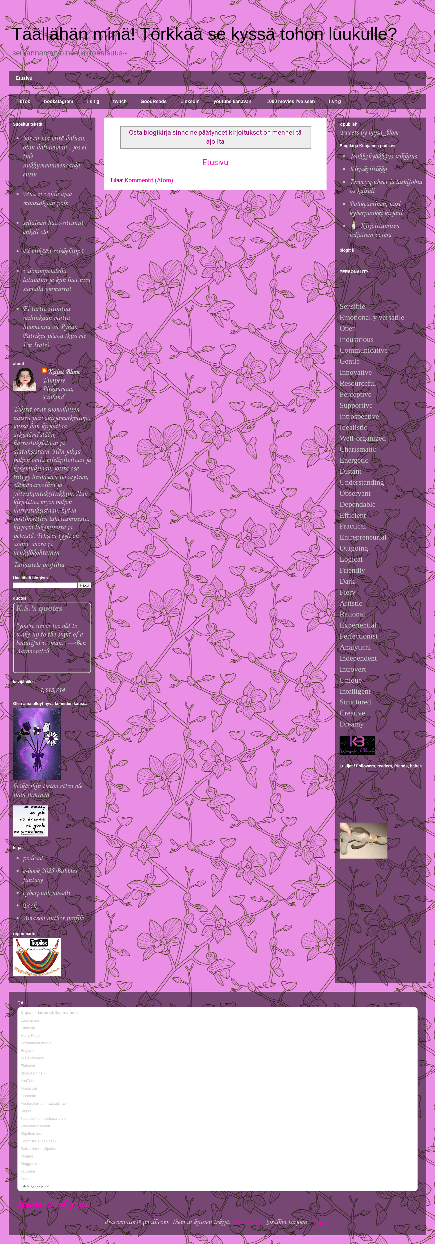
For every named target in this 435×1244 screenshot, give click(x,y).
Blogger (319, 1222)
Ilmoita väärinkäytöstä (53, 1204)
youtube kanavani (233, 101)
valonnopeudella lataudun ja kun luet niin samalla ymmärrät (56, 280)
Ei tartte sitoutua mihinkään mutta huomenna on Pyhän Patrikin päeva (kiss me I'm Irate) (54, 327)
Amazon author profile (53, 918)
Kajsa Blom (63, 372)
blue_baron (247, 1222)
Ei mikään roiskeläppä (53, 251)
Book (29, 906)
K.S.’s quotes (39, 608)
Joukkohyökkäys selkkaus (382, 156)
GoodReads (154, 101)
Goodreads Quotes (78, 669)
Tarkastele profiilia (38, 565)
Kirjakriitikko (368, 169)
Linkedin (190, 101)
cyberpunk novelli (46, 893)
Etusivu (24, 78)
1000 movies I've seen (291, 101)
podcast (33, 858)
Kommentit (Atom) (149, 180)
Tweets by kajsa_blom (369, 133)
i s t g (93, 101)
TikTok (23, 101)
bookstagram (58, 101)
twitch (119, 101)
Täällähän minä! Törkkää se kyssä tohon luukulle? (204, 34)
